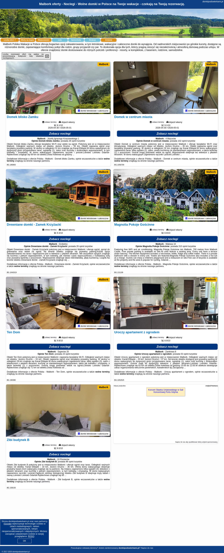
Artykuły (108, 40)
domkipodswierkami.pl (212, 1)
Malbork (103, 64)
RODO (31, 536)
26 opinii (80, 246)
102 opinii (182, 141)
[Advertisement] (112, 520)
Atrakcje (92, 40)
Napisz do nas (147, 548)
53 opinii (185, 354)
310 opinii (182, 246)
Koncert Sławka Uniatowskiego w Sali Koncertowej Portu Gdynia (165, 391)
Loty (60, 40)
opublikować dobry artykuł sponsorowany (203, 442)
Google (7, 524)
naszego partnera (41, 161)
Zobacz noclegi (60, 133)
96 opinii (70, 461)
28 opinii (73, 141)
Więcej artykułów (120, 386)
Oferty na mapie (27, 40)
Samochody (76, 40)
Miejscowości (43, 40)
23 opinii (67, 354)
